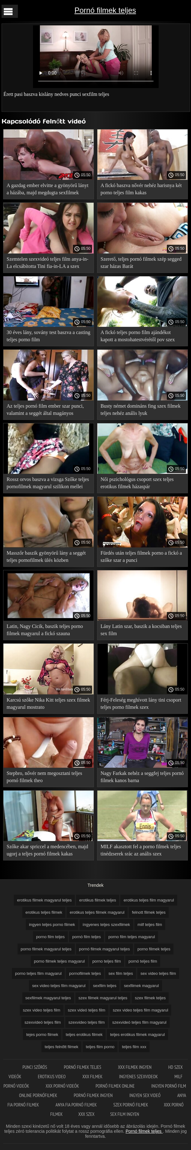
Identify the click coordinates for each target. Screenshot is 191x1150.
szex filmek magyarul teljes (103, 998)
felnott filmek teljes (149, 912)
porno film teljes (50, 936)
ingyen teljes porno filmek (52, 924)
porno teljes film (106, 961)
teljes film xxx (134, 1046)
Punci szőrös (35, 1067)
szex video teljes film (41, 1010)
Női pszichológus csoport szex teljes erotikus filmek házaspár (137, 483)
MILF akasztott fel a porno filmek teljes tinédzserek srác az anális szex (141, 850)
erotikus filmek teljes (97, 900)
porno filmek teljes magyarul (59, 961)
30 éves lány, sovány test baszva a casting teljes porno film (48, 336)
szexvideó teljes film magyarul (139, 1022)
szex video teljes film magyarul (140, 1010)
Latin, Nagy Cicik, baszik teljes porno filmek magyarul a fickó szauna (45, 630)
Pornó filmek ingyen (94, 1095)
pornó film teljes (86, 936)
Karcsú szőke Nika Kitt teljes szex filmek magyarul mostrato (48, 703)
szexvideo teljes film (86, 1022)
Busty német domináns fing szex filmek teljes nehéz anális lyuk (141, 409)
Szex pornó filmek (130, 1105)
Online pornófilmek (38, 1095)
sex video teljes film (158, 973)
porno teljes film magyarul (38, 973)
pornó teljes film (142, 961)
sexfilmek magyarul (141, 985)
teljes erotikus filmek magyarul (137, 1034)
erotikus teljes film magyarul (148, 900)
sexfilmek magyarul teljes (48, 998)
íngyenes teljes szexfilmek (106, 924)
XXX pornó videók (63, 1086)
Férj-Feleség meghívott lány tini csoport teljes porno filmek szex (141, 703)
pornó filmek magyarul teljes (104, 949)
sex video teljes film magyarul (58, 985)
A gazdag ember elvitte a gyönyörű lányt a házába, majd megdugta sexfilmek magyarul (47, 190)
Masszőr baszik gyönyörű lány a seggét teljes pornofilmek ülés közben (46, 556)
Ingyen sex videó (145, 1095)
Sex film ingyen (124, 1114)
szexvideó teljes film (43, 1022)
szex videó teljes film (86, 1010)
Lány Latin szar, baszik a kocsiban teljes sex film (141, 630)
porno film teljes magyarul (131, 936)
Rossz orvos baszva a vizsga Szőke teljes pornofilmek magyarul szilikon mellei (48, 483)
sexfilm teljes (104, 985)
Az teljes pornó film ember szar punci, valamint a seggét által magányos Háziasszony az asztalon (45, 410)
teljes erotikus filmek (84, 1034)
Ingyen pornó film (168, 1086)
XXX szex (86, 1114)
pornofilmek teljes (85, 973)
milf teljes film (150, 924)
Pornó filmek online (115, 1086)
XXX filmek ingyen (135, 1067)
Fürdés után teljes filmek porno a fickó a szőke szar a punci (141, 556)
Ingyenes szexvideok (139, 1076)
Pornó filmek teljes (105, 10)
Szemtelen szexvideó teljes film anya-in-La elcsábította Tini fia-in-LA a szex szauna (47, 263)
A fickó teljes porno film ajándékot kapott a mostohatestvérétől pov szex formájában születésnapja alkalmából (138, 337)
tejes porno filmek (42, 1034)
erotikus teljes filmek (43, 912)
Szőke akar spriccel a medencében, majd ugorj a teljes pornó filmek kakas (47, 850)
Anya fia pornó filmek (77, 1105)
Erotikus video (52, 1076)
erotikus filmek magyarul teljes (44, 900)
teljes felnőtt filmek (61, 1046)
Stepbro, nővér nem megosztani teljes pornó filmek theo (44, 777)
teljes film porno (100, 1046)
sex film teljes (120, 973)
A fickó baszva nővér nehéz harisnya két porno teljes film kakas (141, 189)
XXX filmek (92, 1076)
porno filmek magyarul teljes (46, 949)
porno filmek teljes (153, 949)
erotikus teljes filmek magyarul (97, 912)
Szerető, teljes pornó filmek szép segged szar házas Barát (141, 262)
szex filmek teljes (150, 998)
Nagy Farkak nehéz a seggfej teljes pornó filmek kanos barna (142, 777)
